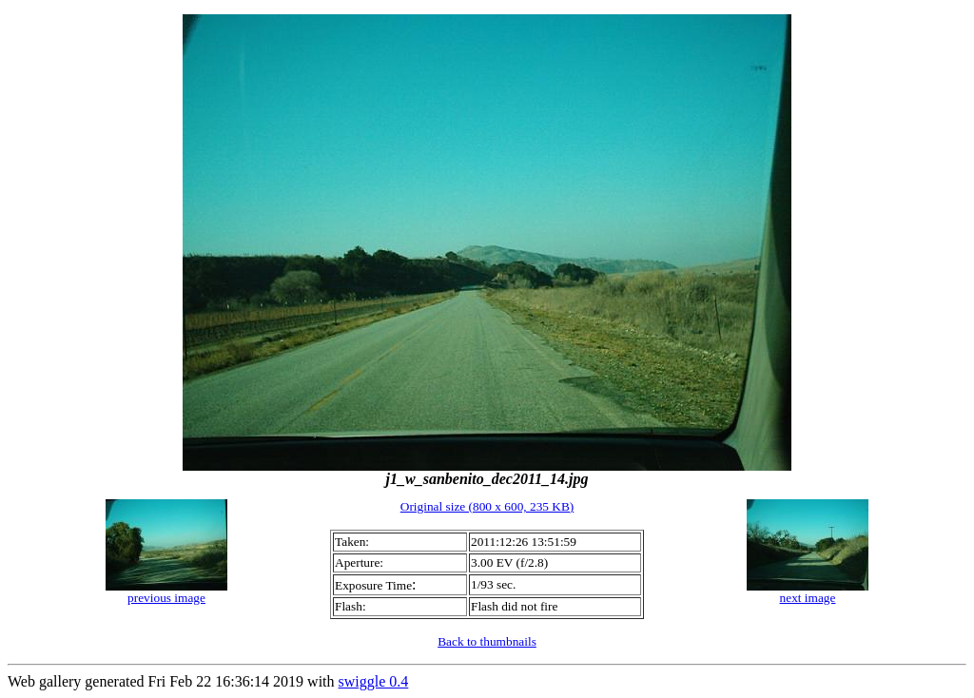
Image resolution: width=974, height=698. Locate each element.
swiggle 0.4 (374, 681)
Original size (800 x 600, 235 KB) (487, 506)
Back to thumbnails (487, 641)
